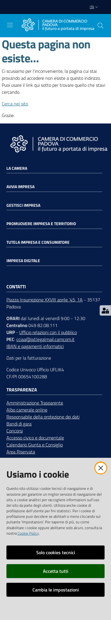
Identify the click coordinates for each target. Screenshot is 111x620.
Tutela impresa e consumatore (38, 242)
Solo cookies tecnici (55, 552)
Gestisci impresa (23, 205)
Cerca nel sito (15, 103)
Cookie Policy (28, 533)
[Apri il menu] (9, 25)
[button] (100, 25)
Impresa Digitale (23, 260)
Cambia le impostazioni (55, 589)
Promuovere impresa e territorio (41, 223)
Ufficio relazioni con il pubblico (48, 332)
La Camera (16, 168)
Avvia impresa (20, 186)
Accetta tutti (55, 571)
